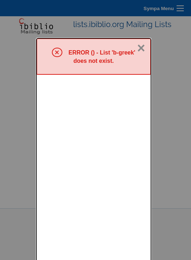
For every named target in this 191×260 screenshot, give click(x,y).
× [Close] (141, 10)
